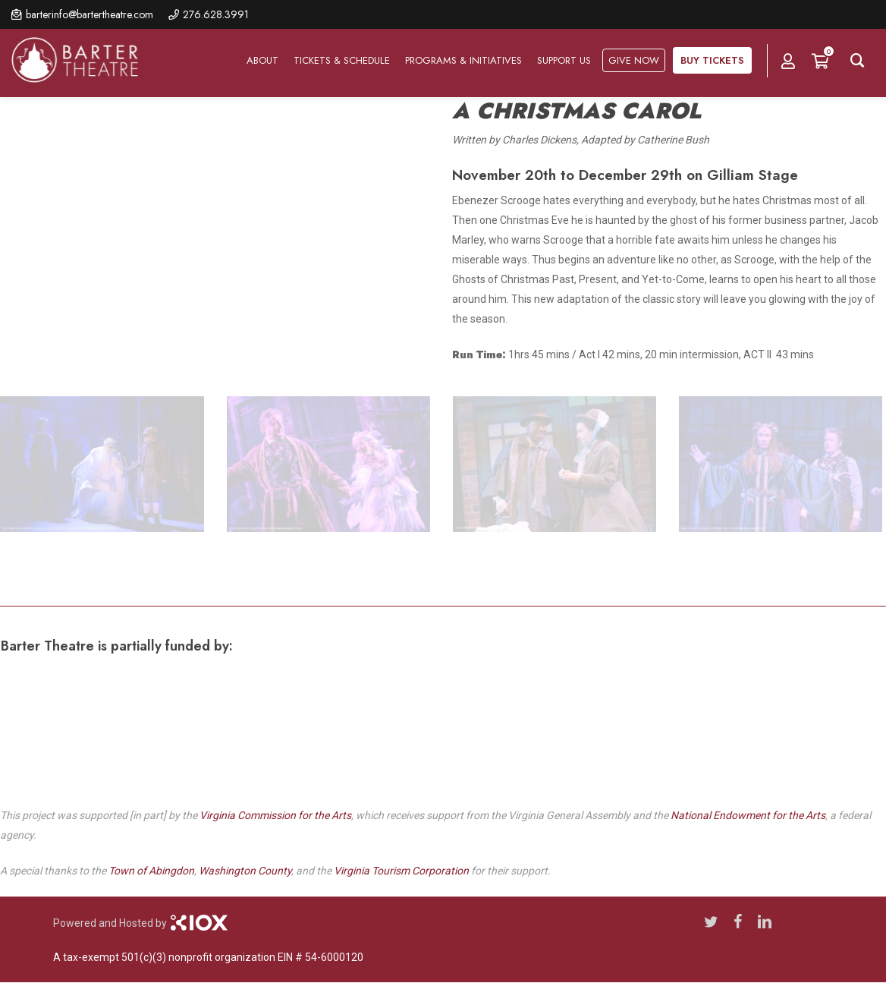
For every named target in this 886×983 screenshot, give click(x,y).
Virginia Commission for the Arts (275, 815)
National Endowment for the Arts (748, 815)
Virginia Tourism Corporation (401, 871)
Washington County (245, 871)
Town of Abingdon (151, 871)
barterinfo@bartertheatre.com (89, 14)
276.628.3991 (216, 14)
